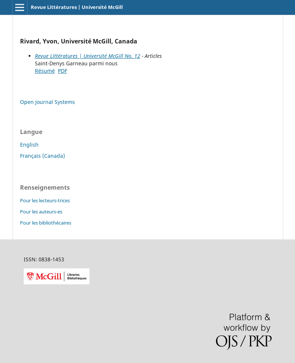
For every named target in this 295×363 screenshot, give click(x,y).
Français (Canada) (42, 155)
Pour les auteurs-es (41, 211)
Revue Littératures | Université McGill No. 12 (87, 55)
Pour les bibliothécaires (45, 222)
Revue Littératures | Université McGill (77, 7)
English (29, 144)
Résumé (45, 70)
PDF (62, 70)
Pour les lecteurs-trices (45, 200)
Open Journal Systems (47, 101)
